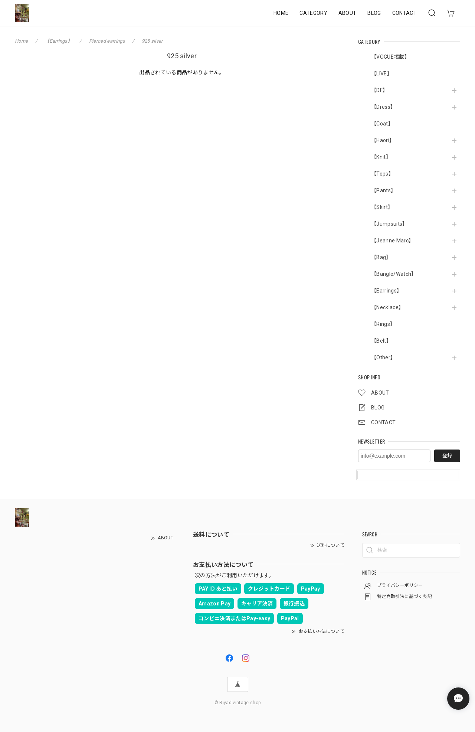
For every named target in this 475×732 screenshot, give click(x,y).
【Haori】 (382, 140)
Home (21, 41)
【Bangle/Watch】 (393, 274)
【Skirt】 (382, 207)
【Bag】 (381, 257)
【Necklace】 (387, 307)
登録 (447, 455)
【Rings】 (383, 324)
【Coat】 (382, 124)
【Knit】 (381, 157)
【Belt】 (381, 341)
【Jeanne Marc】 (392, 241)
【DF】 (379, 90)
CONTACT (404, 13)
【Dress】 (383, 107)
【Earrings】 (386, 291)
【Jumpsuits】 (389, 224)
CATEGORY (313, 13)
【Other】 (383, 357)
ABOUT (347, 13)
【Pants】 (383, 190)
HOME (280, 13)
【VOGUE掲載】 (390, 57)
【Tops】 (382, 174)
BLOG (374, 13)
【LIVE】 (381, 73)
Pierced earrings (107, 41)
